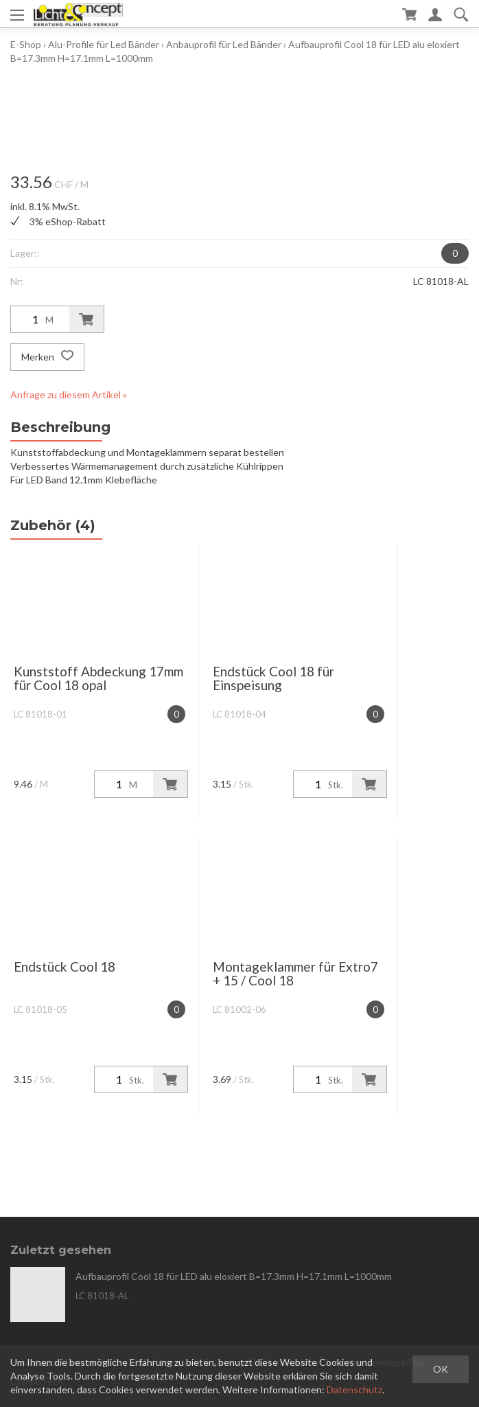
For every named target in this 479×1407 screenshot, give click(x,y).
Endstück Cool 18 (64, 966)
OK (440, 1369)
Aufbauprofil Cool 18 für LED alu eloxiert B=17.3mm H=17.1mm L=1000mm (233, 1276)
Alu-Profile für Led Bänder (103, 44)
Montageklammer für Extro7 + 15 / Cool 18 (295, 973)
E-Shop (25, 44)
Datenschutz (354, 1389)
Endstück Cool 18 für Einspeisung (273, 678)
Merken (47, 357)
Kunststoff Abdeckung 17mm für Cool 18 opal (98, 678)
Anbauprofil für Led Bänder (223, 44)
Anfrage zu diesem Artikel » (68, 394)
